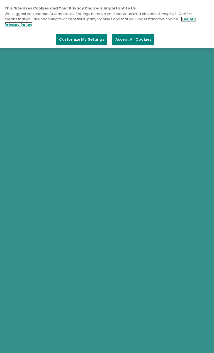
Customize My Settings (81, 39)
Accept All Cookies (133, 39)
